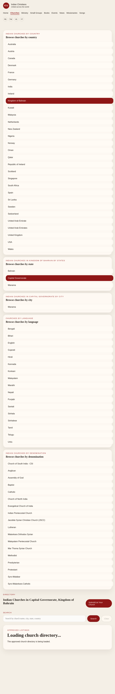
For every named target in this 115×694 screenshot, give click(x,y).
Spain (10, 193)
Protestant (12, 570)
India (10, 87)
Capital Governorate (17, 278)
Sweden (11, 207)
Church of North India (17, 499)
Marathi (11, 385)
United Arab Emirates (17, 228)
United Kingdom (15, 235)
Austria (11, 51)
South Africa (13, 185)
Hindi (10, 357)
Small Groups (36, 13)
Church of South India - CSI (20, 464)
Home (5, 13)
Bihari (10, 336)
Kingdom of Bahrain (17, 101)
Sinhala (11, 414)
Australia (12, 44)
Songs (82, 13)
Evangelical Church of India (20, 506)
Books (46, 13)
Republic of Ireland (16, 164)
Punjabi (11, 399)
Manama (12, 285)
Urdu (10, 442)
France (11, 72)
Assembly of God (16, 478)
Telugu (11, 435)
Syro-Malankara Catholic (19, 584)
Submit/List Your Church (96, 603)
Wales (10, 249)
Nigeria (11, 136)
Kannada (12, 364)
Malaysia (12, 115)
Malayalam (13, 378)
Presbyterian (13, 563)
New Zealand (14, 129)
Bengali (11, 329)
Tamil (10, 428)
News (62, 13)
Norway (11, 143)
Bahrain (11, 271)
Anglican (12, 471)
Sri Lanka (12, 200)
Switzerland (13, 214)
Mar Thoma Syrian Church (20, 548)
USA (10, 242)
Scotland (12, 171)
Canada (11, 58)
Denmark (12, 65)
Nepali (11, 392)
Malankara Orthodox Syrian (20, 534)
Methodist (12, 555)
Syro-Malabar (14, 577)
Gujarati (11, 350)
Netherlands (13, 122)
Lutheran (12, 527)
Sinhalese (12, 421)
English (11, 343)
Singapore (12, 178)
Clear (106, 619)
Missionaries (72, 13)
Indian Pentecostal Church (20, 513)
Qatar (10, 157)
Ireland (11, 94)
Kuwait (11, 108)
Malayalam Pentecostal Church (22, 541)
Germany (12, 80)
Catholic (11, 492)
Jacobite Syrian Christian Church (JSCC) (26, 520)
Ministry (24, 13)
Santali (11, 406)
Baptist (11, 485)
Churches (14, 13)
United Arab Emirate (17, 221)
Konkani (11, 371)
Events (54, 13)
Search (93, 619)
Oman (10, 150)
